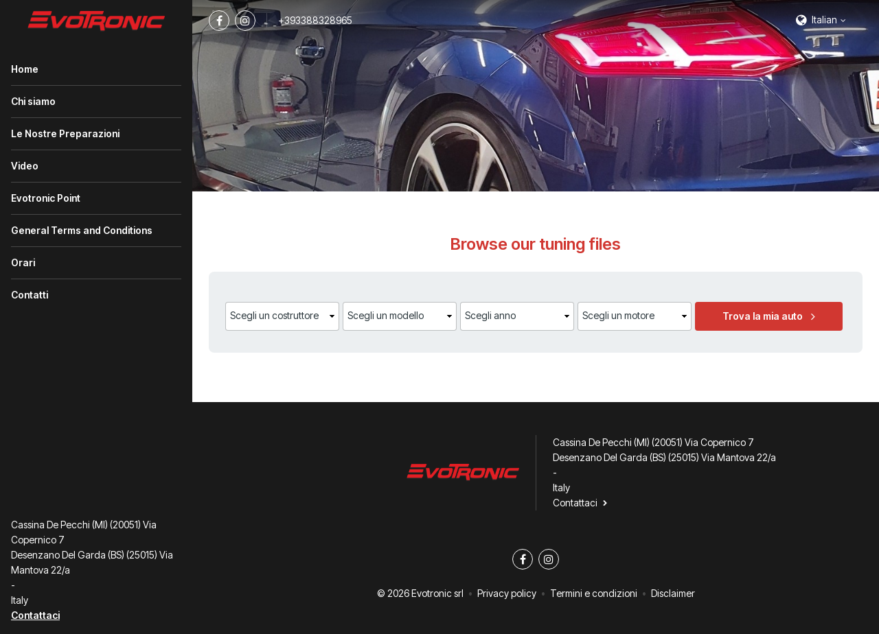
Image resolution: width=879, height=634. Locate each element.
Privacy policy (506, 593)
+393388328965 (315, 20)
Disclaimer (673, 593)
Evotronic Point (45, 198)
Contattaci (35, 615)
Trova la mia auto (762, 316)
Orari (23, 262)
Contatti (29, 295)
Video (24, 166)
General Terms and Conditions (81, 230)
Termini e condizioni (593, 593)
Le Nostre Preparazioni (65, 133)
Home (24, 69)
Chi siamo (33, 101)
